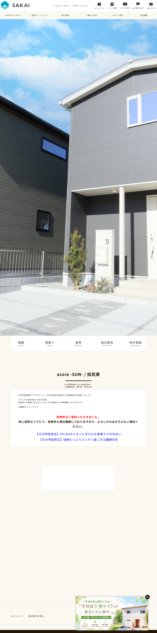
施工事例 (65, 15)
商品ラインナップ (39, 15)
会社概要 (144, 15)
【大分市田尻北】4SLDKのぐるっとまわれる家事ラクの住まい (78, 434)
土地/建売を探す (138, 5)
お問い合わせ (151, 5)
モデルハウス (99, 5)
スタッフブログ (62, 6)
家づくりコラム (81, 6)
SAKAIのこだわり (13, 15)
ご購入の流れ (91, 15)
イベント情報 (112, 5)
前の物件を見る (27, 616)
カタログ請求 (125, 5)
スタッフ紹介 (118, 15)
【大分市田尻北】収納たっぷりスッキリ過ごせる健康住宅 (78, 439)
